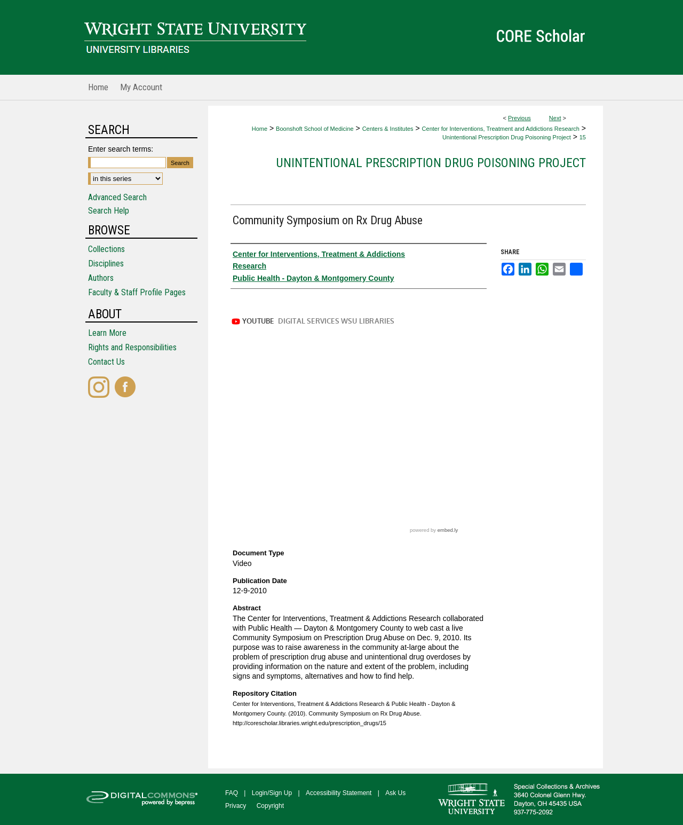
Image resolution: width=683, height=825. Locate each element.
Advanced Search (117, 197)
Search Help (108, 211)
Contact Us (106, 362)
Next (555, 118)
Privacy (235, 806)
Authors (101, 278)
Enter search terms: (120, 149)
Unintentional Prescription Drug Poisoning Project (506, 137)
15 (582, 137)
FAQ (231, 793)
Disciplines (106, 263)
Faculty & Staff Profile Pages (137, 292)
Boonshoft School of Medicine (315, 128)
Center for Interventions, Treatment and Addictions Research (500, 128)
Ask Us (395, 793)
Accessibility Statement (338, 793)
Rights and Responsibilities (132, 347)
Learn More (107, 333)
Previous (519, 118)
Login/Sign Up (272, 793)
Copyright (270, 806)
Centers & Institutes (388, 128)
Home (259, 128)
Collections (106, 249)
